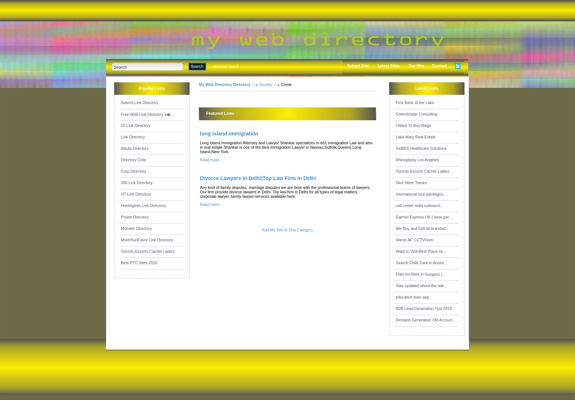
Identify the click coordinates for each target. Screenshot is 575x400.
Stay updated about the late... (421, 285)
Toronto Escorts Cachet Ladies (147, 251)
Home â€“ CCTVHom (414, 240)
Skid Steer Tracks (411, 182)
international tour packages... (421, 194)
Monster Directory (136, 228)
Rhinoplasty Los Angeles (417, 160)
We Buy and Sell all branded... (422, 228)
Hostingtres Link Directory (143, 205)
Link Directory (133, 137)
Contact (439, 65)
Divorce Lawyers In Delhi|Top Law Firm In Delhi (258, 178)
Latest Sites (389, 65)
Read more (210, 160)
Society (265, 84)
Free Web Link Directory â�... (147, 114)
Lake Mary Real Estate (416, 137)
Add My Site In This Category (287, 230)
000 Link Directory (137, 182)
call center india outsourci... (419, 205)
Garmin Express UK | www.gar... (424, 217)
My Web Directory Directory (225, 84)
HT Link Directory (136, 194)
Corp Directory (133, 171)
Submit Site (358, 65)
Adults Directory (135, 148)
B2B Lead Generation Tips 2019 (424, 308)
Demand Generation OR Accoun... (426, 320)
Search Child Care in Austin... (421, 263)
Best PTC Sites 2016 (139, 263)
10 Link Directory (135, 125)
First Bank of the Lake (415, 102)
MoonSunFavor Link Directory (147, 240)
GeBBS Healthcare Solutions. (422, 148)
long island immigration (229, 134)
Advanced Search (225, 66)
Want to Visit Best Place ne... (421, 251)
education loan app (412, 297)
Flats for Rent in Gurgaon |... (420, 274)
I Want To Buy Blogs (413, 125)
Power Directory (135, 217)
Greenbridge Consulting (417, 114)
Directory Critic (134, 160)
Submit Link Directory (139, 102)
